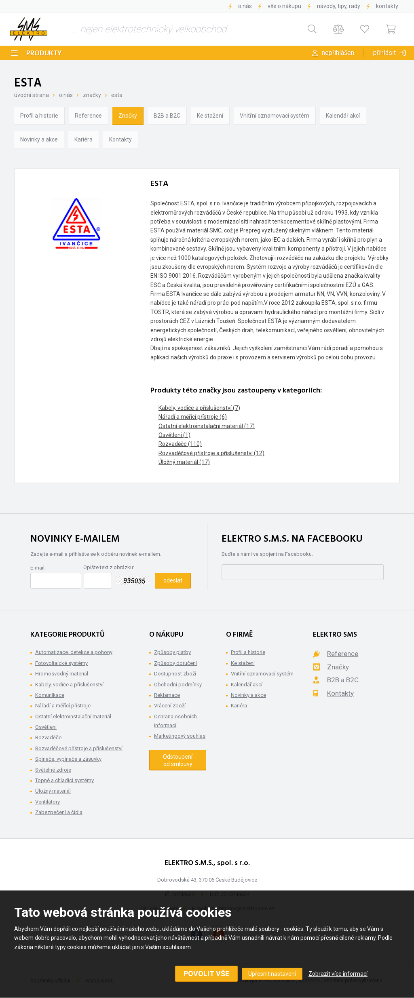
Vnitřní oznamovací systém (274, 115)
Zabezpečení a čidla (58, 812)
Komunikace (49, 695)
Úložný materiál (53, 791)
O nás (245, 6)
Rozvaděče (48, 737)
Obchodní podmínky (178, 685)
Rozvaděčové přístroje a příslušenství (79, 748)
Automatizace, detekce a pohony (73, 652)
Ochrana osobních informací (175, 720)
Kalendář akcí (343, 115)
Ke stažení (210, 115)
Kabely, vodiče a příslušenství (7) (199, 408)
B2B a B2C (167, 115)
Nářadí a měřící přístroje (63, 706)
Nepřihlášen (338, 53)
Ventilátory (47, 802)
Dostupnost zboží (175, 674)
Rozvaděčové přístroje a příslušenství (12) (211, 453)
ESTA (117, 95)
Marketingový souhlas (179, 736)
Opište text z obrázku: (108, 567)
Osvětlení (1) (174, 435)
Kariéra (83, 139)
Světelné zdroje (53, 770)
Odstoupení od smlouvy (177, 760)
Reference (88, 115)
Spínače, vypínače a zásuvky (68, 759)
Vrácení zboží (170, 706)
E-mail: (38, 568)
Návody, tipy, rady (338, 6)
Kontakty (387, 6)
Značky (92, 95)
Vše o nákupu (284, 6)
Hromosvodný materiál (61, 674)
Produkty (44, 53)
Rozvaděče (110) (180, 444)
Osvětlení (46, 727)
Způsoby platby (172, 652)
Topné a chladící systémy (64, 780)
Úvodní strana (31, 95)
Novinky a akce (39, 139)
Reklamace (167, 695)
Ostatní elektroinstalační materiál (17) (206, 426)
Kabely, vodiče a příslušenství (69, 685)
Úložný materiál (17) (184, 462)
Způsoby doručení (175, 663)
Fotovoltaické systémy (61, 663)
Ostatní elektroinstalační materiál (73, 716)
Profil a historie (39, 115)
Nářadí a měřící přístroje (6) (192, 417)
